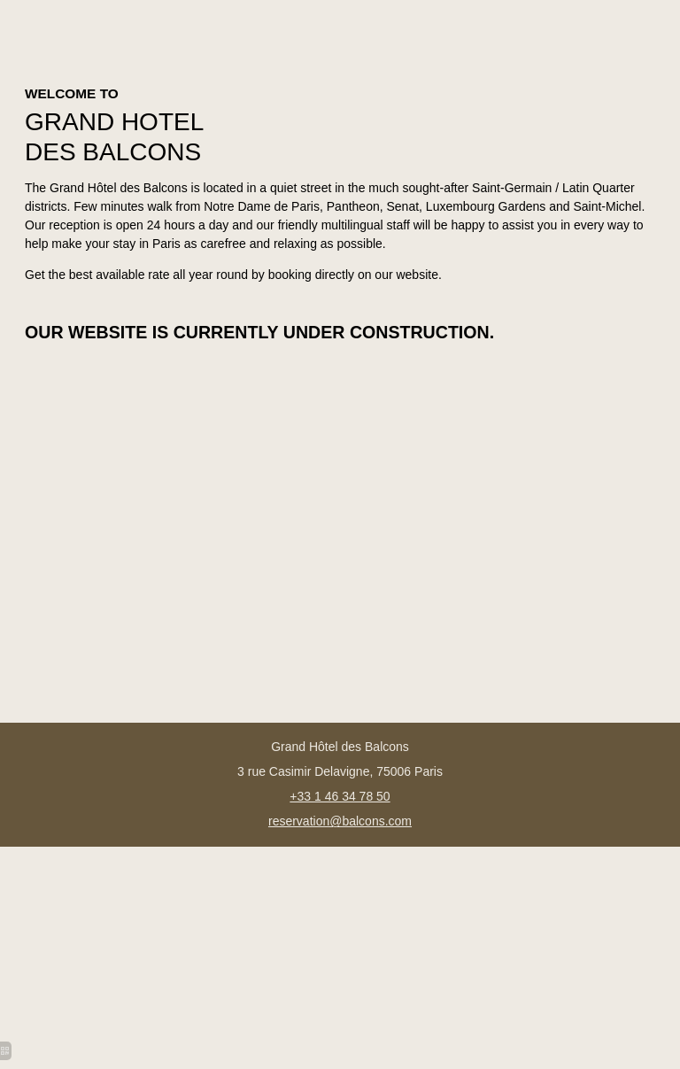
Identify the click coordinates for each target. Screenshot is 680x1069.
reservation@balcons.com (340, 821)
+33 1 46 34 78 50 (340, 796)
